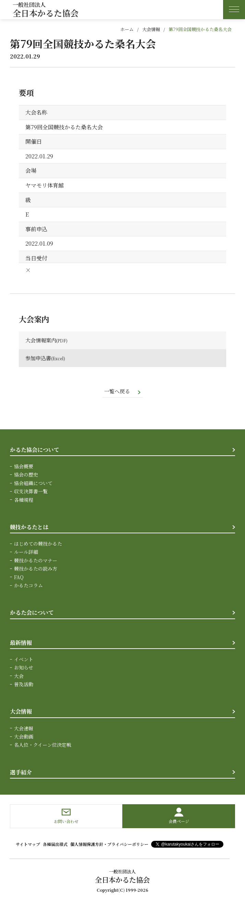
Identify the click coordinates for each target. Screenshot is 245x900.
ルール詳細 (26, 552)
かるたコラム (28, 585)
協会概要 (23, 466)
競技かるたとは (29, 527)
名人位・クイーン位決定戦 (42, 745)
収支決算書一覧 (31, 491)
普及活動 (23, 684)
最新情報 (21, 643)
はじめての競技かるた (38, 543)
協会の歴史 (26, 475)
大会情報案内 (41, 340)
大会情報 (151, 29)
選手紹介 (21, 773)
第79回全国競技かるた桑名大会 (200, 29)
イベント (23, 659)
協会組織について (33, 483)
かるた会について (32, 613)
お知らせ (23, 668)
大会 (19, 676)
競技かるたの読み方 (35, 569)
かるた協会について (34, 450)
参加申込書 (39, 358)
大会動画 (23, 736)
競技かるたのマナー (35, 560)
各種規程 (23, 500)
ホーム (127, 29)
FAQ (19, 577)
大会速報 (23, 728)
